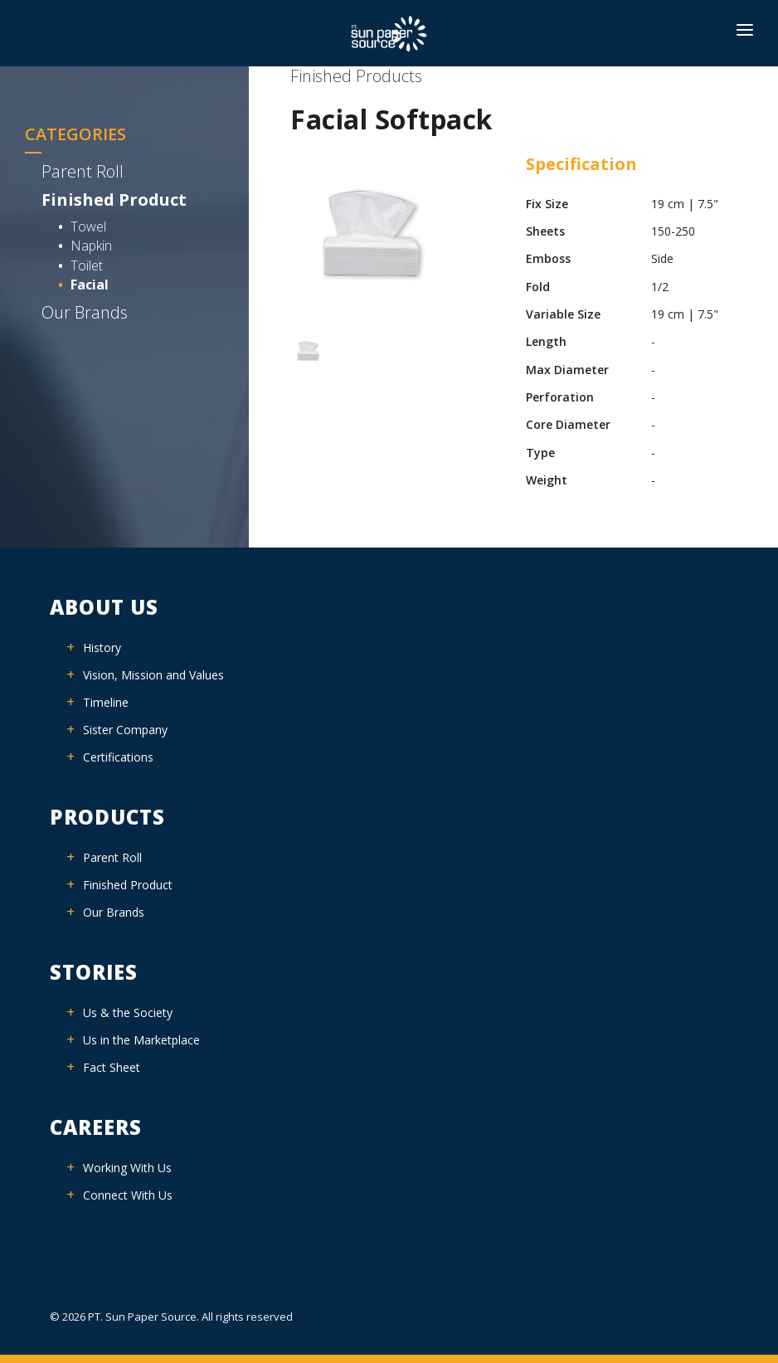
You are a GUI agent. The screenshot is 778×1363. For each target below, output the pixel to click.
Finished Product (114, 199)
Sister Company (125, 729)
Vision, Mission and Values (153, 675)
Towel (88, 226)
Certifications (118, 757)
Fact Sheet (111, 1067)
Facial (90, 284)
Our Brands (84, 312)
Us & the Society (128, 1012)
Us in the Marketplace (141, 1040)
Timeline (106, 702)
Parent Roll (82, 171)
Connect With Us (128, 1195)
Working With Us (127, 1168)
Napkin (91, 245)
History (102, 647)
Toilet (87, 265)
